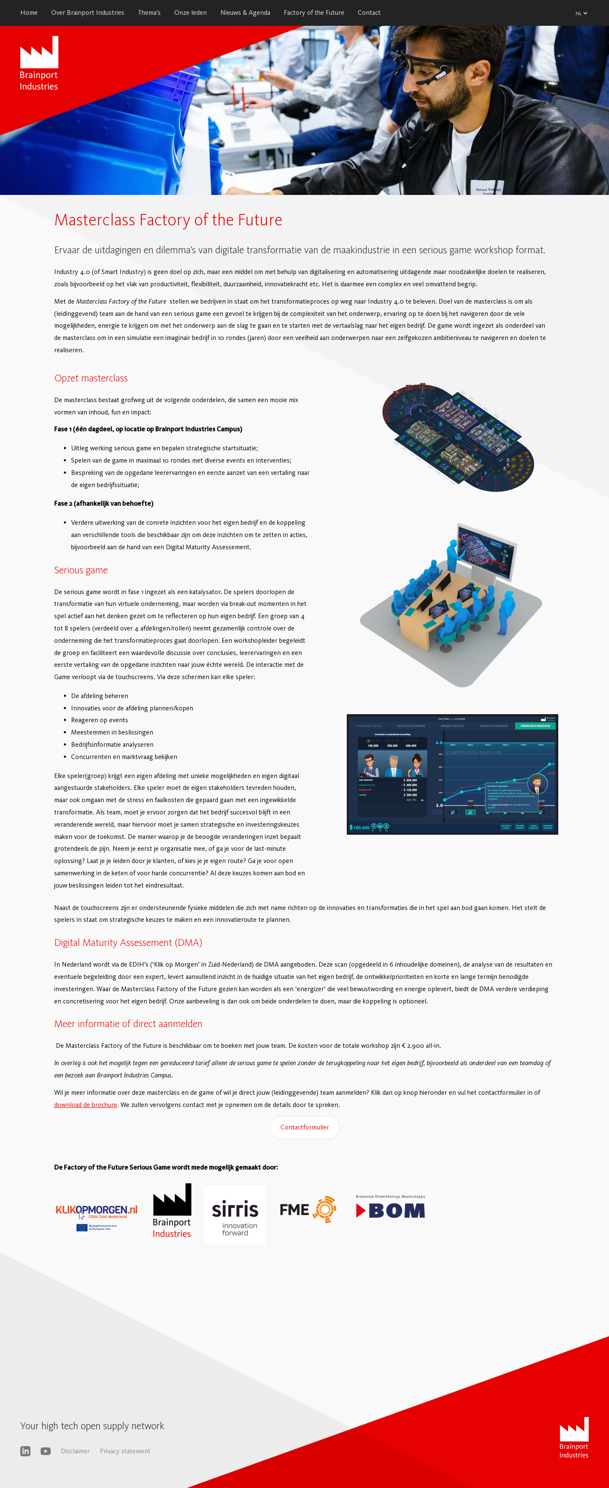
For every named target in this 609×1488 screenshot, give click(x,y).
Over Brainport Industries (87, 12)
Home (29, 12)
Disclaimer (75, 1451)
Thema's (149, 12)
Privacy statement (125, 1451)
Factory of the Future (314, 12)
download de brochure (85, 1105)
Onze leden (190, 12)
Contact (369, 12)
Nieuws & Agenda (245, 12)
